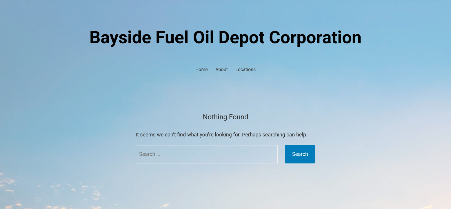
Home (201, 69)
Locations (245, 69)
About (221, 69)
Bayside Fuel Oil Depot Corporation (226, 37)
